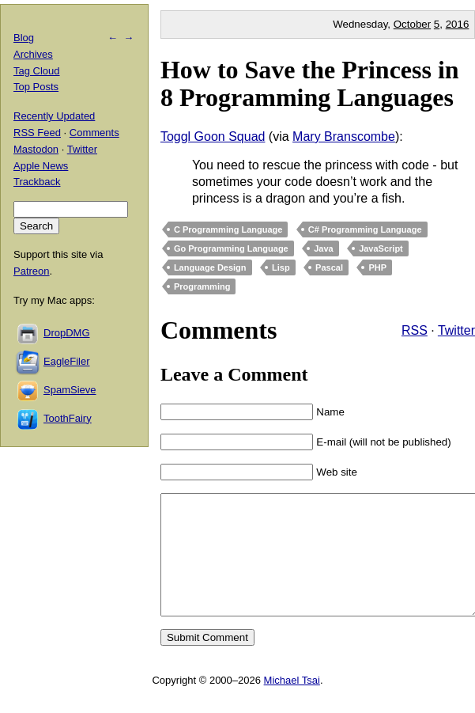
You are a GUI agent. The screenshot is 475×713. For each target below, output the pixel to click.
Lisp (281, 267)
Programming (202, 286)
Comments (94, 132)
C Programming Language (228, 229)
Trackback (36, 182)
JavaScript (381, 248)
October (412, 24)
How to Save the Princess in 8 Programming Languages (309, 83)
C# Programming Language (365, 229)
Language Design (210, 267)
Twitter (456, 330)
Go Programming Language (231, 248)
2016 (457, 24)
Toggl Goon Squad (213, 136)
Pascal (329, 267)
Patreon (31, 271)
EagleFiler (66, 361)
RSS (414, 330)
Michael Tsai (292, 704)
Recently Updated (54, 116)
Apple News (40, 166)
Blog (23, 38)
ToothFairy (67, 418)
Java (323, 248)
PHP (377, 267)
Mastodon (35, 149)
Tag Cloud (36, 71)
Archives (33, 54)
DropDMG (66, 333)
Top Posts (35, 87)
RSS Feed (37, 132)
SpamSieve (69, 390)
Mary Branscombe (343, 136)
